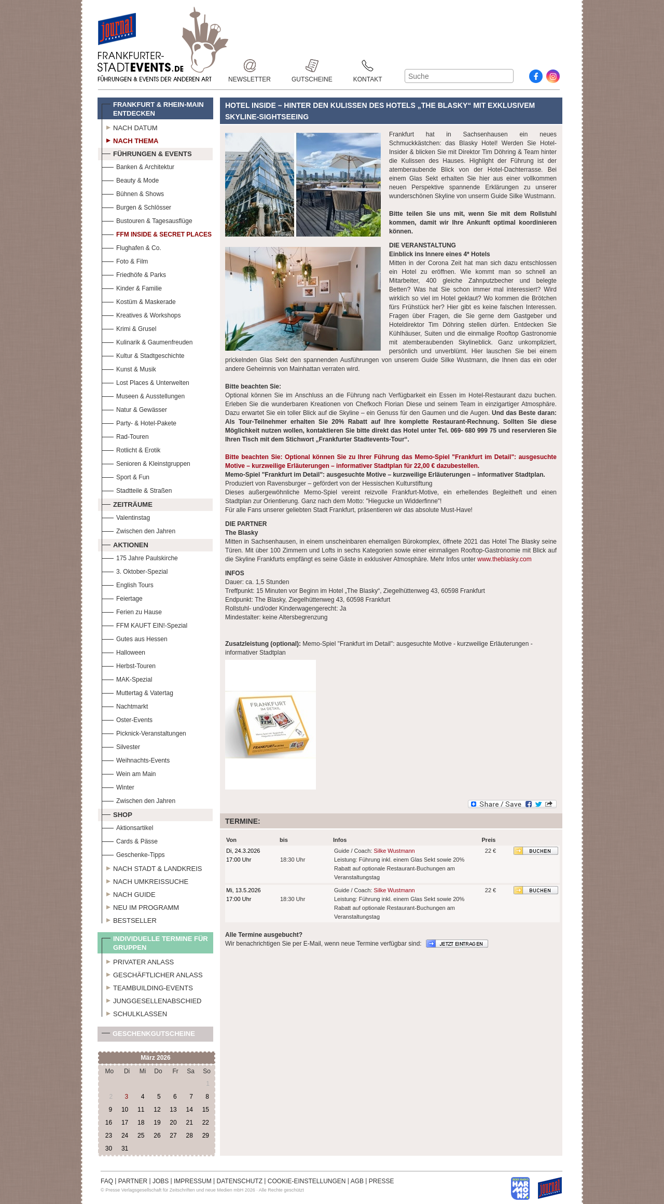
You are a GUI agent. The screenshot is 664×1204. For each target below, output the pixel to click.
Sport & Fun (125, 476)
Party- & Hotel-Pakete (139, 422)
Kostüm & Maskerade (139, 301)
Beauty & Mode (130, 179)
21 (189, 1122)
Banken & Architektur (138, 166)
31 (124, 1148)
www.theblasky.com (504, 559)
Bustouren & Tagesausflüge (147, 220)
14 (189, 1109)
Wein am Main (129, 773)
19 (157, 1122)
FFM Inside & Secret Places (157, 233)
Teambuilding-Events (147, 986)
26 (157, 1135)
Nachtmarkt (125, 705)
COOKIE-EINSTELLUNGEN (307, 1181)
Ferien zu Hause (132, 611)
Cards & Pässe (130, 840)
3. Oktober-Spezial (135, 570)
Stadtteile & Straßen (137, 489)
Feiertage (122, 597)
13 (173, 1109)
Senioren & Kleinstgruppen (146, 462)
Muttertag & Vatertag (137, 692)
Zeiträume (127, 503)
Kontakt (367, 65)
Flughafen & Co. (131, 247)
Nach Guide (129, 893)
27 (173, 1135)
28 (189, 1135)
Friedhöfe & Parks (134, 274)
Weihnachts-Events (136, 759)
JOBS (161, 1181)
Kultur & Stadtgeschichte (143, 354)
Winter (118, 786)
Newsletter (249, 65)
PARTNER (132, 1181)
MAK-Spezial (127, 678)
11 (140, 1109)
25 (140, 1135)
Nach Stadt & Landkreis (152, 867)
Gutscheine (312, 65)
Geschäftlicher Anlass (152, 973)
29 (205, 1135)
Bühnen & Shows (133, 193)
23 (108, 1135)
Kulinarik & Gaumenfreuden (147, 341)
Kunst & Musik (129, 368)
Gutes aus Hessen (135, 638)
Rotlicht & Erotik (131, 449)
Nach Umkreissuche (145, 880)
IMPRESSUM (193, 1181)
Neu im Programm (140, 906)
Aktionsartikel (127, 827)
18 (140, 1122)
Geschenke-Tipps (133, 854)
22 (205, 1122)
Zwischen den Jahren (138, 530)
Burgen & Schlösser (136, 206)
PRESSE (381, 1181)
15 (205, 1109)
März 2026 (155, 1057)
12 (157, 1109)
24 (124, 1135)
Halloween (123, 651)
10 (124, 1109)
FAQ (107, 1181)
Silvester (121, 746)
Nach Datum (130, 126)
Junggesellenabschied (152, 999)
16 (108, 1122)
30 (108, 1148)
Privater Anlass (138, 961)
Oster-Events (127, 719)
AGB (357, 1181)
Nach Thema (130, 139)
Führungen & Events (147, 152)
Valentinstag (126, 516)
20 (173, 1122)
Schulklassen (134, 1012)
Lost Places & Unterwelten (145, 381)
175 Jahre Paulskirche (140, 557)
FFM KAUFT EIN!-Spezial (144, 624)
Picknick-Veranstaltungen (144, 732)
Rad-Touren (125, 435)
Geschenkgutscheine (148, 1036)
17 (124, 1122)
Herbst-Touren (129, 665)
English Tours (128, 584)
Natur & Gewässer (134, 408)
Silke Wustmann (394, 851)
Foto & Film (125, 260)
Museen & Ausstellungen (143, 395)
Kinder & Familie (132, 287)
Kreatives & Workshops (141, 314)
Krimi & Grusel (129, 328)
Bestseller (129, 919)
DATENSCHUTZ (239, 1181)
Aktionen (125, 543)
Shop (117, 813)
